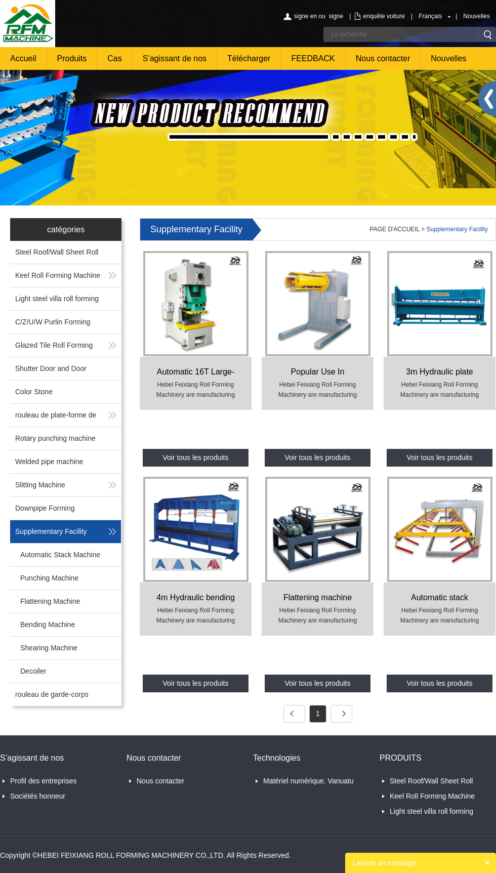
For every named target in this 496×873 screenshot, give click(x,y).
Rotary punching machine (55, 438)
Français (430, 16)
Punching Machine (49, 578)
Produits (72, 58)
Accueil (23, 58)
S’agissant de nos (174, 58)
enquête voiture (384, 16)
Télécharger (248, 58)
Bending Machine (47, 624)
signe (335, 16)
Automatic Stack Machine (60, 555)
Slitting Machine (40, 485)
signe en (305, 16)
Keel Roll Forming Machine (57, 275)
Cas (114, 58)
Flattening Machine (50, 601)
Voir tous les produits (196, 457)
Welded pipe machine (49, 462)
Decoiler (33, 671)
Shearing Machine (48, 648)
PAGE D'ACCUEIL (395, 229)
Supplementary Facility (51, 531)
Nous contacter (383, 58)
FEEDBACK (313, 58)
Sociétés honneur (37, 796)
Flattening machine (317, 597)
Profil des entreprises (43, 781)
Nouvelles (476, 16)
